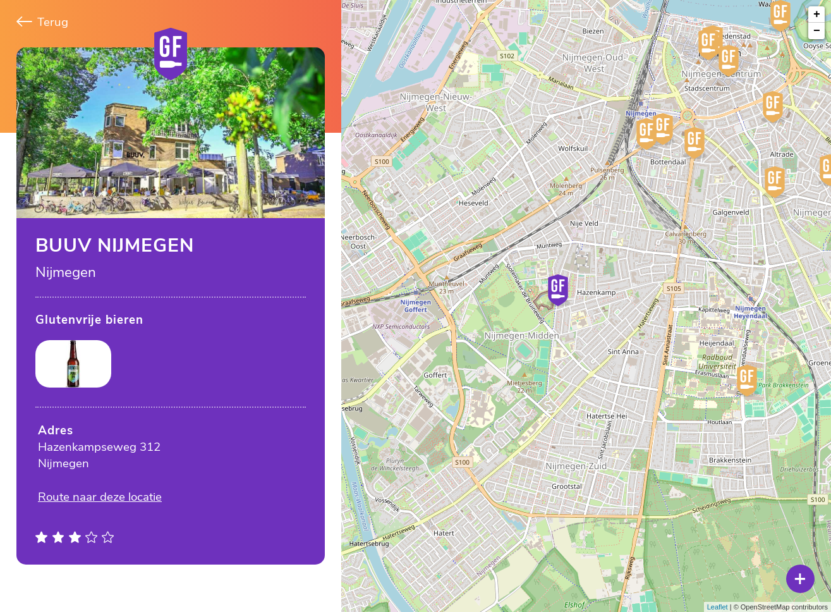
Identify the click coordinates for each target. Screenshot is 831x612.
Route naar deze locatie (100, 497)
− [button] (816, 31)
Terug (42, 22)
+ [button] (816, 14)
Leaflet (717, 607)
